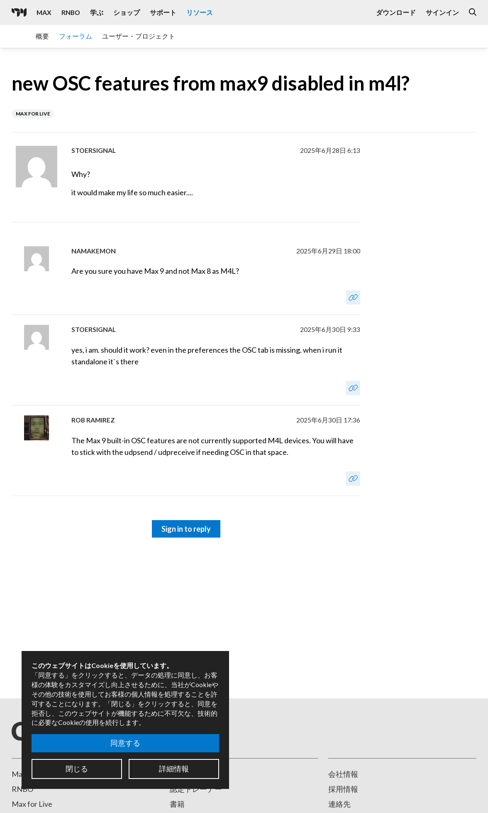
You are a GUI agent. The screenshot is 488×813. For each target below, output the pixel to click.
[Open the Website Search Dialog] (472, 12)
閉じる (77, 768)
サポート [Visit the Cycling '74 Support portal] (163, 12)
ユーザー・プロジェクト (138, 36)
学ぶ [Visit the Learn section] (96, 12)
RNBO (22, 788)
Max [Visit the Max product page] (44, 12)
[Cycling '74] (19, 12)
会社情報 (343, 774)
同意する (125, 742)
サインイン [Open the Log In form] (442, 12)
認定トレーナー (196, 788)
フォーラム (75, 36)
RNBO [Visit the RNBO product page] (70, 12)
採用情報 (343, 788)
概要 (42, 36)
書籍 (177, 803)
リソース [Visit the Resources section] (199, 12)
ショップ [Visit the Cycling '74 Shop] (126, 12)
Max (19, 774)
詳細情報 (174, 768)
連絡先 (339, 803)
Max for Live (32, 803)
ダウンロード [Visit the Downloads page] (396, 12)
